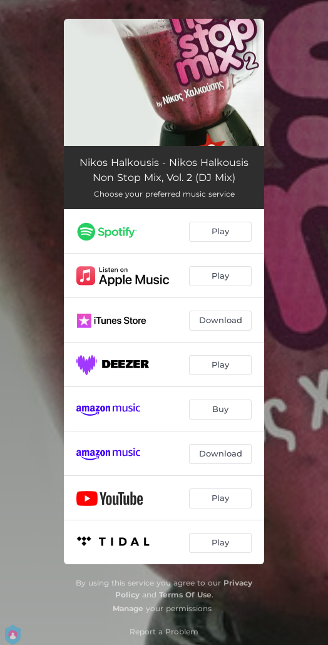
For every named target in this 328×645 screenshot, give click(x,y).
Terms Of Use (185, 594)
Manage (128, 608)
